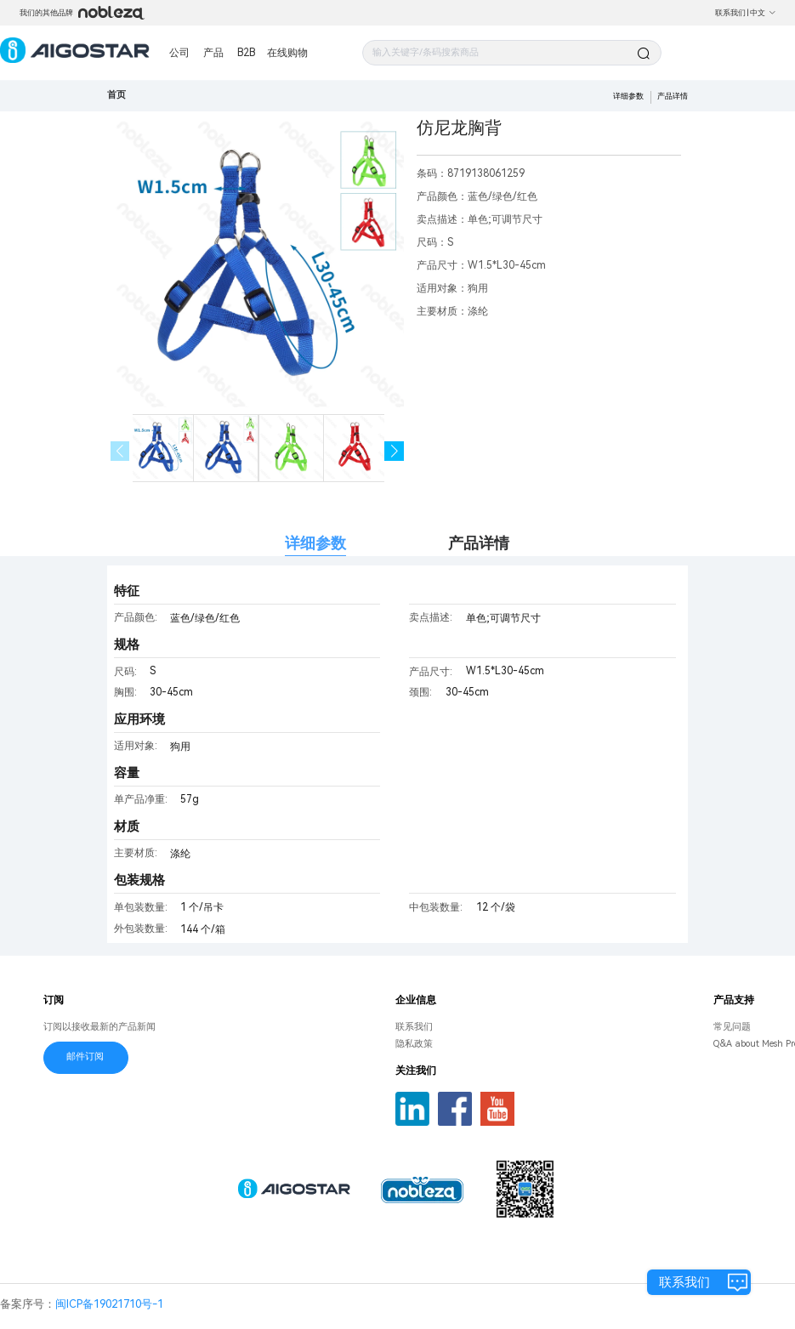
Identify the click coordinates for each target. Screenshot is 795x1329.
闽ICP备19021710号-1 (109, 1304)
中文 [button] (763, 13)
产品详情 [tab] (478, 543)
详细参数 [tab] (315, 543)
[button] (394, 451)
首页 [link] (116, 94)
